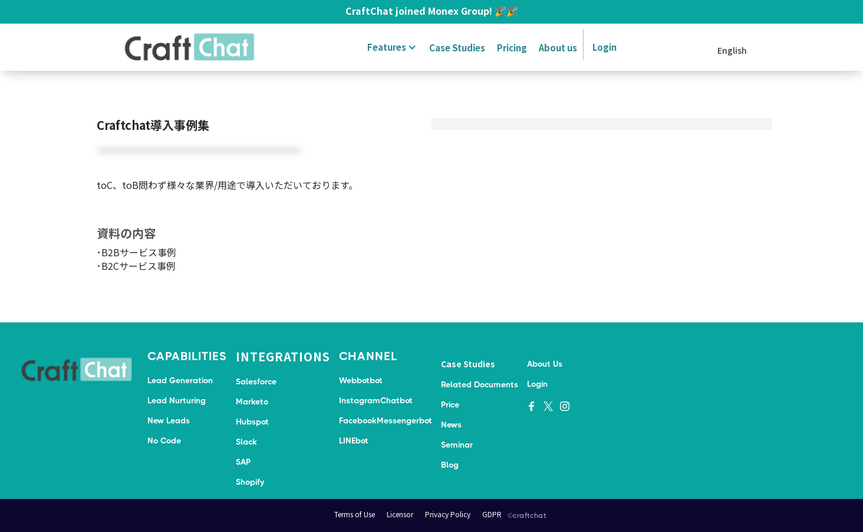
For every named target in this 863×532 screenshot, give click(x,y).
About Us (544, 363)
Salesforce (256, 381)
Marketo (252, 401)
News (451, 424)
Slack (246, 441)
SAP (243, 461)
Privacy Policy (447, 514)
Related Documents (479, 384)
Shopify (250, 482)
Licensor (400, 514)
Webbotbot (361, 380)
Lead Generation (180, 380)
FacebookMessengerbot (385, 420)
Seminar (457, 444)
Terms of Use (354, 514)
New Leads (168, 420)
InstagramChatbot (376, 400)
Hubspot (252, 421)
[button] (390, 47)
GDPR (492, 514)
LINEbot (353, 440)
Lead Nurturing (176, 400)
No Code (164, 440)
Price (450, 404)
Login (604, 47)
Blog (450, 464)
